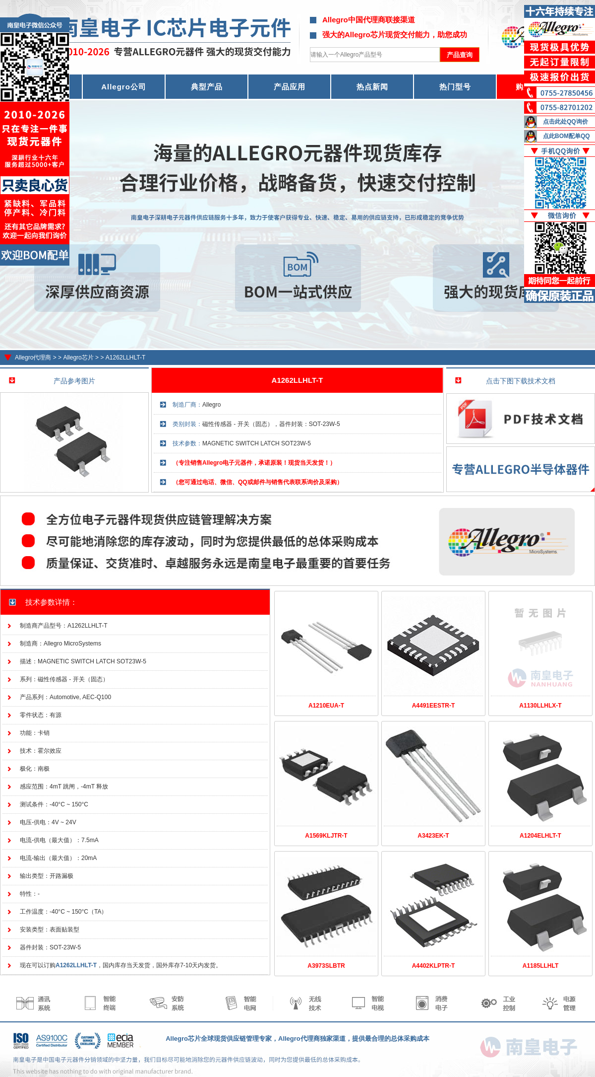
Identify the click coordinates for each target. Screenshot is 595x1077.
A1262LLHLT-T (126, 357)
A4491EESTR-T (433, 705)
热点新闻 (372, 86)
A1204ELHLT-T (540, 835)
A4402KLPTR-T (433, 965)
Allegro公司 (123, 86)
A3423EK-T (433, 835)
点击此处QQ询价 (565, 121)
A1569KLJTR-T (326, 835)
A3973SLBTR (326, 965)
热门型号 (455, 86)
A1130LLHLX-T (540, 705)
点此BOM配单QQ (566, 136)
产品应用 (289, 86)
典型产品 (207, 86)
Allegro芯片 (78, 357)
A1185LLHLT (540, 965)
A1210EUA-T (326, 705)
